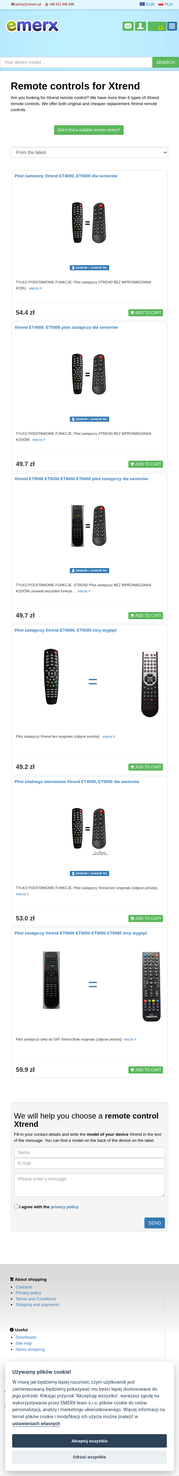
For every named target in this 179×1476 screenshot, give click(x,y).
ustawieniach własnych (36, 1423)
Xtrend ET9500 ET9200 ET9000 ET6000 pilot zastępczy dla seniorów (81, 478)
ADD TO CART (145, 312)
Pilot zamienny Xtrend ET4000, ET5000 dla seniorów (66, 175)
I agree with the (46, 1206)
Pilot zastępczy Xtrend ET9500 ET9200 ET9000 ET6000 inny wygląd (81, 933)
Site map (24, 1343)
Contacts (24, 1287)
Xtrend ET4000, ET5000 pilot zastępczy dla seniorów (66, 327)
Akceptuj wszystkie (89, 1441)
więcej (36, 288)
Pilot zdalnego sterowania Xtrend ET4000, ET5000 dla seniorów (77, 781)
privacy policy (64, 1206)
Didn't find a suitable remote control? (89, 130)
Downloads (26, 1337)
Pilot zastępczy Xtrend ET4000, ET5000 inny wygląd (66, 630)
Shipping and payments (37, 1304)
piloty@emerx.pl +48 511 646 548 (42, 4)
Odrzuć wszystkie (89, 1457)
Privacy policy (28, 1292)
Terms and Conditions (36, 1298)
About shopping (30, 1349)
